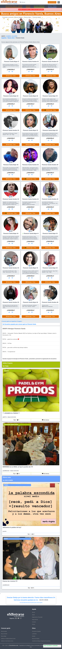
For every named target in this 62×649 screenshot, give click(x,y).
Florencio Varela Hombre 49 (50, 164)
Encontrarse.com (13, 645)
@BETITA (5, 417)
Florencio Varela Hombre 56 (30, 164)
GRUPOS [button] (28, 6)
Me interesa (45, 420)
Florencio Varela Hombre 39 (11, 130)
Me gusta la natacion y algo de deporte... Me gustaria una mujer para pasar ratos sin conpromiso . (50, 169)
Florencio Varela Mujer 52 (30, 130)
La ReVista (34, 633)
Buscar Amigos (18, 17)
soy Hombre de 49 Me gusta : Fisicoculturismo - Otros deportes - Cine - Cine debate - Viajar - (50, 203)
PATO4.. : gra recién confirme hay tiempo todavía (15, 347)
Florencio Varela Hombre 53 (11, 199)
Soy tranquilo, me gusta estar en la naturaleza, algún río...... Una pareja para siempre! (29, 203)
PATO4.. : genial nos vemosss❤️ (11, 339)
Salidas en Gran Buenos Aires (7, 640)
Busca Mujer (3, 636)
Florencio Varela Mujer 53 (50, 233)
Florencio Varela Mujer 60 (10, 96)
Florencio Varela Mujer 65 (50, 268)
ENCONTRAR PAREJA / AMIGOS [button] (14, 6)
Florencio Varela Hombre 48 (50, 302)
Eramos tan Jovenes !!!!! (10, 581)
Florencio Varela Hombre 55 (11, 268)
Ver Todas (5, 366)
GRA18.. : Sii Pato (7, 343)
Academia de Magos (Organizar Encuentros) (41, 640)
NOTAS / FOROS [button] (52, 6)
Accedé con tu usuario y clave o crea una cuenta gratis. (31, 9)
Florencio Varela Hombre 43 (30, 61)
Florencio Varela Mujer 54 (10, 233)
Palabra (6, 485)
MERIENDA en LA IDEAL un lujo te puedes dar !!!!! (18, 467)
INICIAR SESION (52, 2)
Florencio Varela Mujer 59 (50, 96)
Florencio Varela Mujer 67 (11, 61)
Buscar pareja (4, 631)
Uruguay (19, 321)
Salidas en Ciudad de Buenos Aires (8, 638)
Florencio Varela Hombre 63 (50, 61)
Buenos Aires (27, 17)
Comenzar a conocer (7, 17)
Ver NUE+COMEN (8, 480)
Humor (6, 538)
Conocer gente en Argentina (9, 321)
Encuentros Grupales (36, 631)
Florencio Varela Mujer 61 (31, 233)
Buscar (33, 612)
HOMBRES (9, 36)
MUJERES (14, 36)
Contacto (34, 621)
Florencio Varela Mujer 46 (10, 164)
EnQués (33, 636)
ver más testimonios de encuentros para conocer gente (31, 602)
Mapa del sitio (35, 619)
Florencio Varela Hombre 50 (11, 302)
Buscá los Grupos (35, 638)
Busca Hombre (4, 633)
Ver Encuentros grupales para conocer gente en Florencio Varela (19, 324)
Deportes (6, 370)
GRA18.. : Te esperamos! (9, 351)
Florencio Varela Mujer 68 (50, 130)
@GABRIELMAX (6, 470)
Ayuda (33, 614)
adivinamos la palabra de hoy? (12, 527)
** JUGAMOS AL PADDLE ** (11, 413)
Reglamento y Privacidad (37, 617)
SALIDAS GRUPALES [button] (39, 6)
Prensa (33, 624)
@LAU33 (4, 531)
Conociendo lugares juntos (11, 424)
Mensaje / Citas (11, 75)
